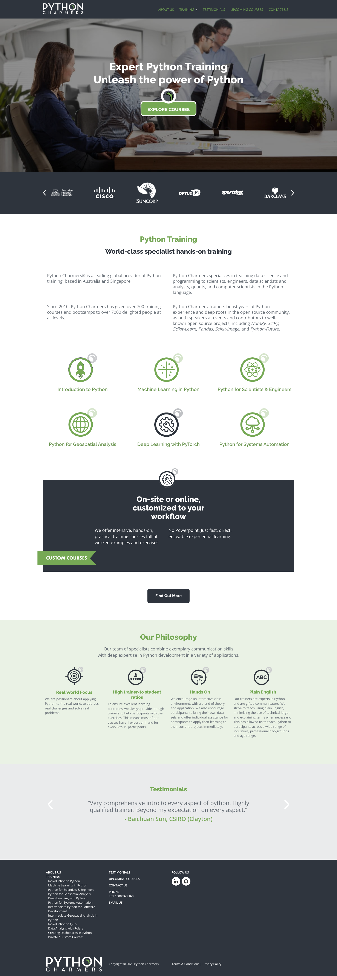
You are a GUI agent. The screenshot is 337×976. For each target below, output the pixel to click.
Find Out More (168, 596)
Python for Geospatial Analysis (69, 894)
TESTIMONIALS (119, 872)
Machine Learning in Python (67, 885)
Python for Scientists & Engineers (71, 890)
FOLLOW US (180, 872)
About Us (166, 10)
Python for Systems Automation (70, 903)
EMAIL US (116, 903)
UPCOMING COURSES (124, 879)
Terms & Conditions (185, 964)
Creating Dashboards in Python (70, 933)
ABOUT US (53, 872)
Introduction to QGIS (62, 924)
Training (188, 10)
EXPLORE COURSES (168, 109)
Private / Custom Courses (66, 937)
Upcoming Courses (247, 10)
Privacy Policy (212, 964)
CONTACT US (118, 885)
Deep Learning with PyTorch (67, 898)
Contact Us (278, 10)
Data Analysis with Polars (65, 928)
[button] (44, 192)
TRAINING (53, 877)
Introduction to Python (64, 881)
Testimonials (214, 10)
